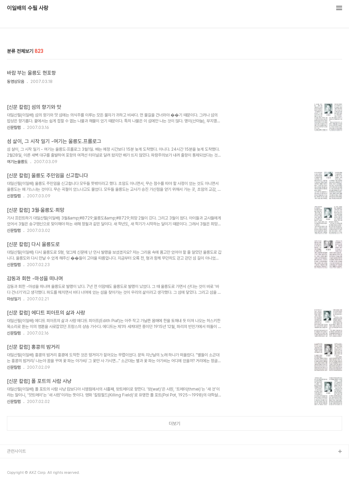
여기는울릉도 (17, 161)
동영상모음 (15, 81)
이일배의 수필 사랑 (27, 8)
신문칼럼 (14, 127)
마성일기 (14, 299)
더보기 (174, 423)
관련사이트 (16, 451)
